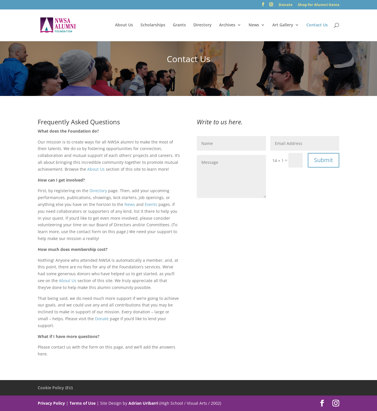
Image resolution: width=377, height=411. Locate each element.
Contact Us (317, 25)
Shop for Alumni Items (318, 5)
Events (151, 204)
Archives (227, 25)
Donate (286, 5)
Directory (202, 25)
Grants (179, 25)
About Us (124, 25)
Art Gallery (282, 25)
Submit (323, 160)
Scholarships (152, 25)
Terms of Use (83, 403)
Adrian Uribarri (143, 403)
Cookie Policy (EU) (55, 387)
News (254, 25)
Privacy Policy (51, 403)
